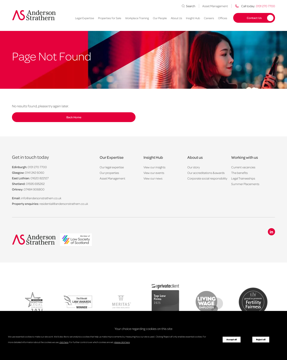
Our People (160, 18)
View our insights (154, 167)
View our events (154, 173)
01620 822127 (39, 178)
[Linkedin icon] (271, 231)
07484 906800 (34, 189)
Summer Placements (245, 184)
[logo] (76, 240)
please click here (122, 342)
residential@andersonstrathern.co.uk (63, 204)
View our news (153, 178)
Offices (222, 18)
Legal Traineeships (243, 178)
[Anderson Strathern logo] (34, 15)
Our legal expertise (112, 167)
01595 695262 (35, 184)
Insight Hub (193, 18)
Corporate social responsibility (207, 178)
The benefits (239, 173)
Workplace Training (137, 18)
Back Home (73, 117)
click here (63, 342)
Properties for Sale (109, 18)
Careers (209, 18)
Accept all (231, 339)
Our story (193, 167)
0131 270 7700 (37, 167)
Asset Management (215, 6)
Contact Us (254, 18)
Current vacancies (243, 167)
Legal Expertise (84, 18)
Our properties (109, 173)
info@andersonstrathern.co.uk (41, 198)
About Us (176, 18)
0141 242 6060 (34, 173)
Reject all (260, 339)
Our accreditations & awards (206, 173)
